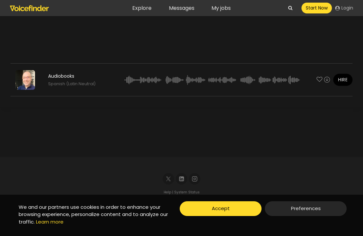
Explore (142, 8)
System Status (187, 192)
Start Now (317, 8)
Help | (169, 192)
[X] (168, 179)
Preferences (306, 208)
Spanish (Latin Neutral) (72, 84)
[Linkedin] (181, 179)
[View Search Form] (290, 8)
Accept (221, 208)
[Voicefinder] (29, 8)
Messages (181, 8)
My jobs (221, 8)
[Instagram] (194, 179)
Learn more (50, 221)
